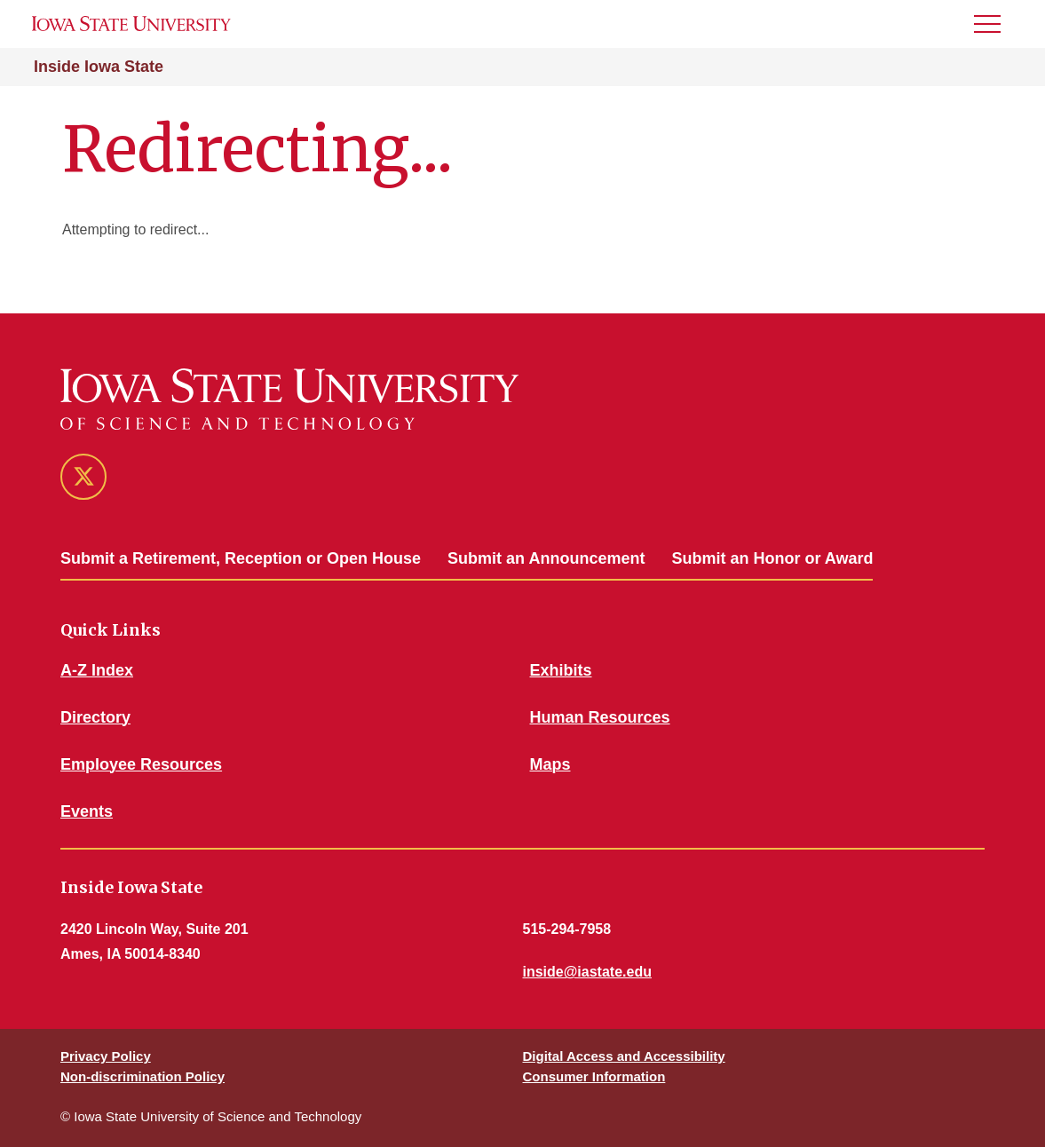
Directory (95, 717)
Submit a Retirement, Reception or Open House (240, 558)
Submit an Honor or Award (772, 558)
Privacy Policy (105, 1056)
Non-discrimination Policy (142, 1076)
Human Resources (600, 717)
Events (86, 811)
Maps (550, 764)
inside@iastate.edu (587, 971)
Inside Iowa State (98, 66)
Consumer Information (594, 1076)
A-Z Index (96, 670)
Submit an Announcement (546, 558)
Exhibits (561, 670)
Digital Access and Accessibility (624, 1056)
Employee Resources (141, 764)
